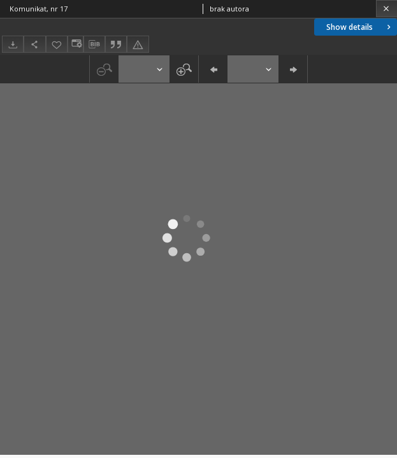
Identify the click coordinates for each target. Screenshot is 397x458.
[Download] (13, 44)
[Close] (386, 8)
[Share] (34, 44)
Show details (359, 27)
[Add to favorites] (57, 44)
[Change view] (75, 44)
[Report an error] (137, 44)
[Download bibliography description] (94, 44)
